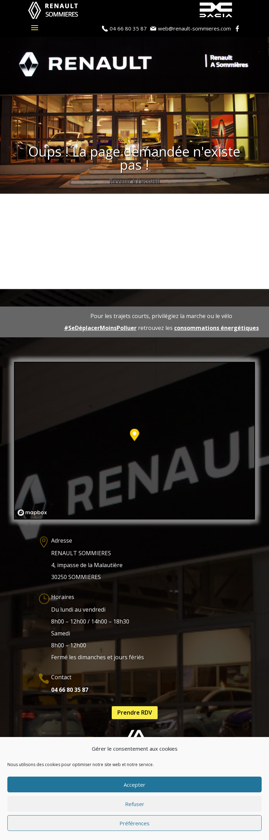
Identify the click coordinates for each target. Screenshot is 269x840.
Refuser (134, 803)
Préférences (134, 823)
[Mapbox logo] (32, 513)
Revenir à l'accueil (134, 181)
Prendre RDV (134, 712)
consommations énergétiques (216, 328)
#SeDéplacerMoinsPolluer (100, 328)
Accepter (134, 784)
